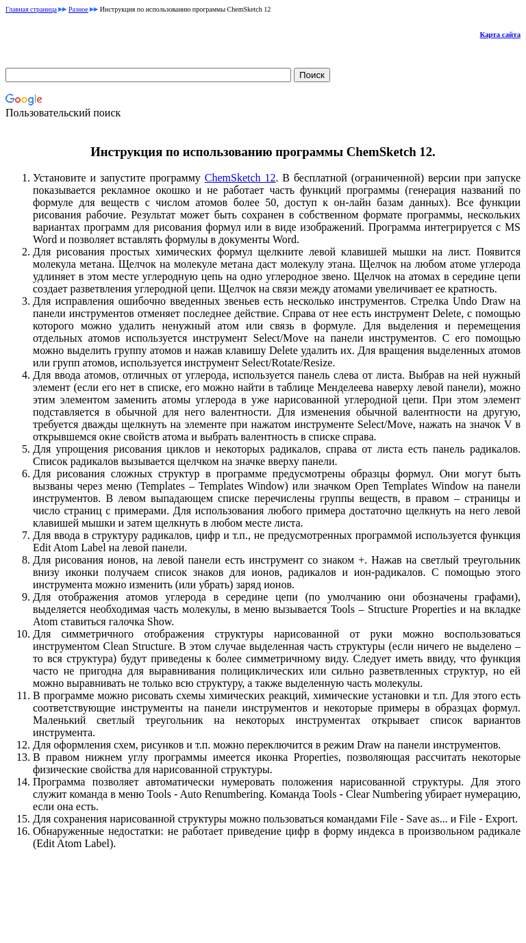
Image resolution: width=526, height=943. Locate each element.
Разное (78, 9)
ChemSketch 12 (240, 178)
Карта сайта (500, 34)
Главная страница (31, 9)
